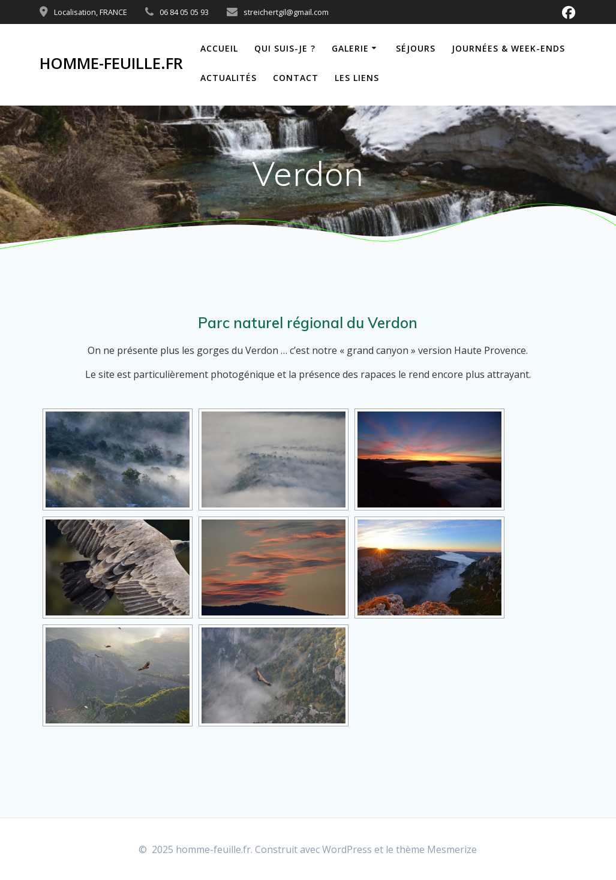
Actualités (228, 77)
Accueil (219, 48)
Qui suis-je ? (284, 48)
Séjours (415, 48)
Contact (295, 77)
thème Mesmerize (436, 849)
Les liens (357, 77)
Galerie (350, 48)
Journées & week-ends (508, 48)
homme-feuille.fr (111, 63)
